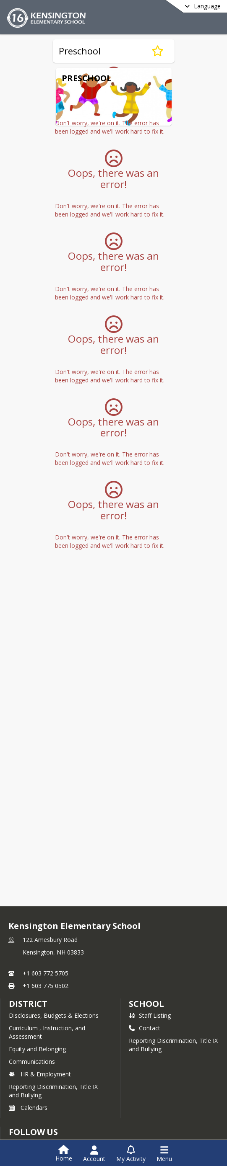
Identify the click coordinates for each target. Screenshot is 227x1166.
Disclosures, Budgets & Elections (54, 1015)
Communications (32, 1061)
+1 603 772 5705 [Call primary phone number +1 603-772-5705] (45, 973)
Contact (144, 1028)
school (146, 1003)
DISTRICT (28, 1003)
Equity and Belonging (37, 1049)
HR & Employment (40, 1074)
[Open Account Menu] (94, 1154)
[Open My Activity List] (131, 1154)
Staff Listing (150, 1015)
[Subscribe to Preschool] (157, 51)
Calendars (28, 1108)
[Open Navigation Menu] (164, 1154)
